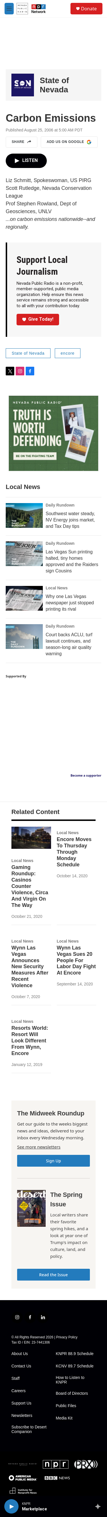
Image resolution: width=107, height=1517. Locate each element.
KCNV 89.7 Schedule (75, 1366)
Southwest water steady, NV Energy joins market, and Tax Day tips (70, 520)
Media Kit (64, 1418)
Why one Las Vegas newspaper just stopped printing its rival (70, 603)
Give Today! (38, 319)
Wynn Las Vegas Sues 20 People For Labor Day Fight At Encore (76, 960)
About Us (19, 1354)
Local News (57, 588)
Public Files (66, 1406)
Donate (89, 8)
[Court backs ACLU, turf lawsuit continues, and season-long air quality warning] (24, 636)
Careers (18, 1391)
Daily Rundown (60, 505)
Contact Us (21, 1366)
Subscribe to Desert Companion (29, 1429)
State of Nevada (54, 85)
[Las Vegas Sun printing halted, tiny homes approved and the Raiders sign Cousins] (24, 553)
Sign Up (53, 1160)
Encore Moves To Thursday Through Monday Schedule (74, 852)
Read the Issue (53, 1274)
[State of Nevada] (22, 85)
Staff (15, 1378)
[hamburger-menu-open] (9, 8)
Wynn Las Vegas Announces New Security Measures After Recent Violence (29, 967)
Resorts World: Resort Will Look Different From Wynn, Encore (29, 1040)
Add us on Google (69, 142)
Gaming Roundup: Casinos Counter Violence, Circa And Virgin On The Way (29, 886)
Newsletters (21, 1415)
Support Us (21, 1403)
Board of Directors (72, 1393)
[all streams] (99, 1506)
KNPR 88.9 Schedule (75, 1354)
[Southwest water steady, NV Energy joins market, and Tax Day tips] (24, 515)
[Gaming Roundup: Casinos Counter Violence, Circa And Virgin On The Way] (31, 838)
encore (68, 353)
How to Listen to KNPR (70, 1379)
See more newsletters (38, 1147)
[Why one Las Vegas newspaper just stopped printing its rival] (24, 598)
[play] (11, 1506)
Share (21, 142)
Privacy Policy (67, 1337)
